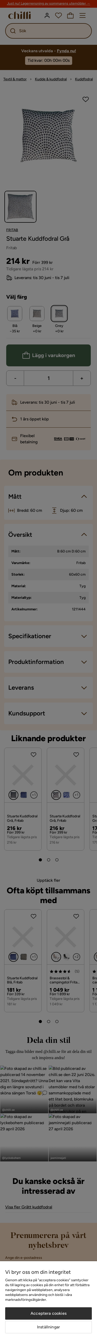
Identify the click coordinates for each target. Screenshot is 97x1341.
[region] (48, 1301)
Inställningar (48, 1327)
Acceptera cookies (48, 1313)
